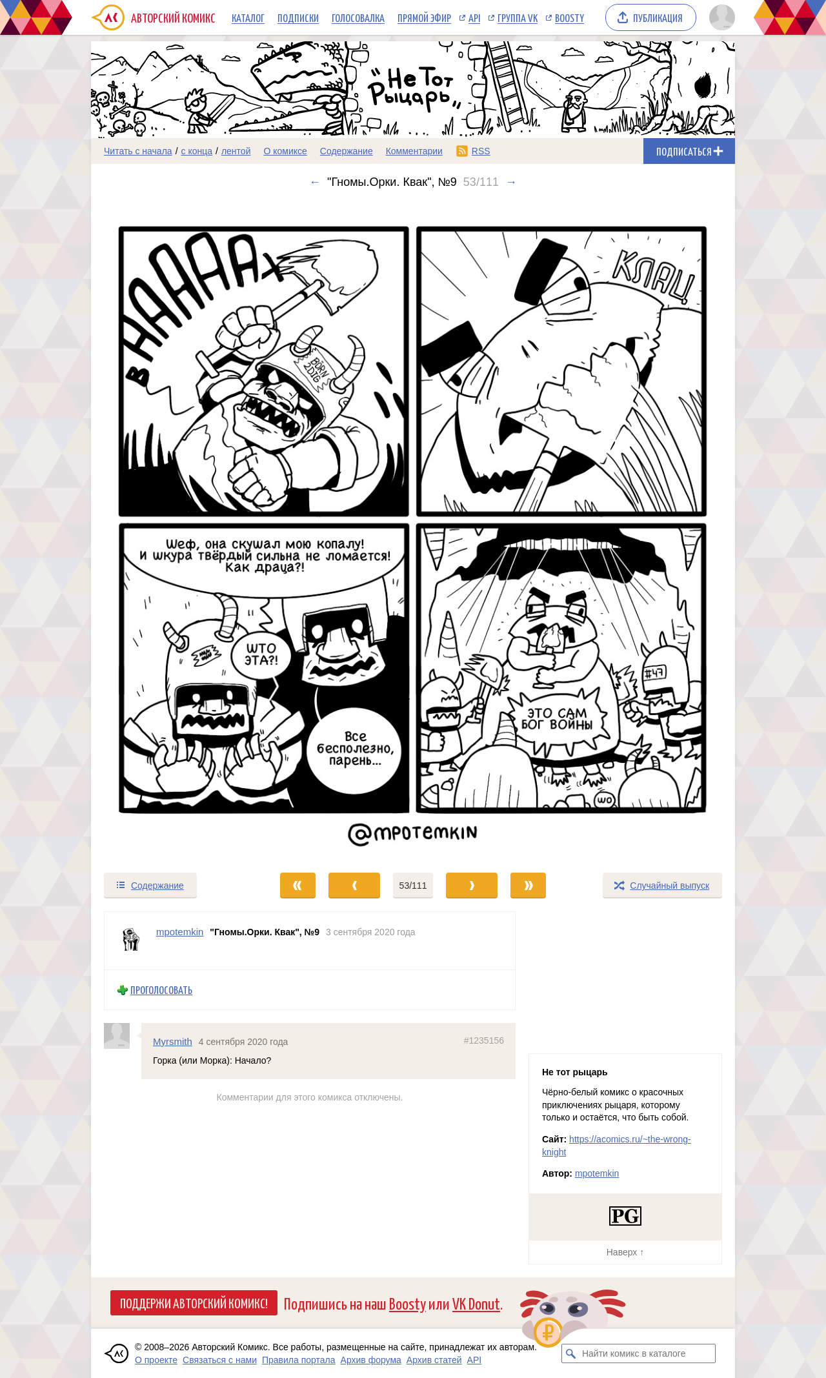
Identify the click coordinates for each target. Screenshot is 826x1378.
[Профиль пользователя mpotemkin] (130, 941)
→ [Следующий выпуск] (511, 182)
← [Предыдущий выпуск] (315, 182)
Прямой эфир (424, 17)
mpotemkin (597, 1173)
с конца (197, 151)
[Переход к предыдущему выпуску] (171, 530)
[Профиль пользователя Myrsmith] (122, 1036)
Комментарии (414, 151)
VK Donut (476, 1303)
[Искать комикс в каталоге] (571, 1353)
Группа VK (518, 17)
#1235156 (484, 1040)
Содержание (346, 151)
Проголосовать (161, 990)
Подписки (298, 17)
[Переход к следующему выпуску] (413, 530)
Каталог (248, 17)
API (474, 17)
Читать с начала (138, 151)
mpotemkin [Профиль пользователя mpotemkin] (179, 931)
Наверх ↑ (625, 1252)
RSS (481, 151)
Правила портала (299, 1360)
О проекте (156, 1360)
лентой (236, 151)
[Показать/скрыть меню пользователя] (720, 17)
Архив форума (371, 1360)
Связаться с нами (220, 1360)
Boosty (569, 17)
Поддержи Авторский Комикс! (194, 1302)
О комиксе (285, 151)
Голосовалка (358, 17)
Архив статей (434, 1360)
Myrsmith (172, 1041)
